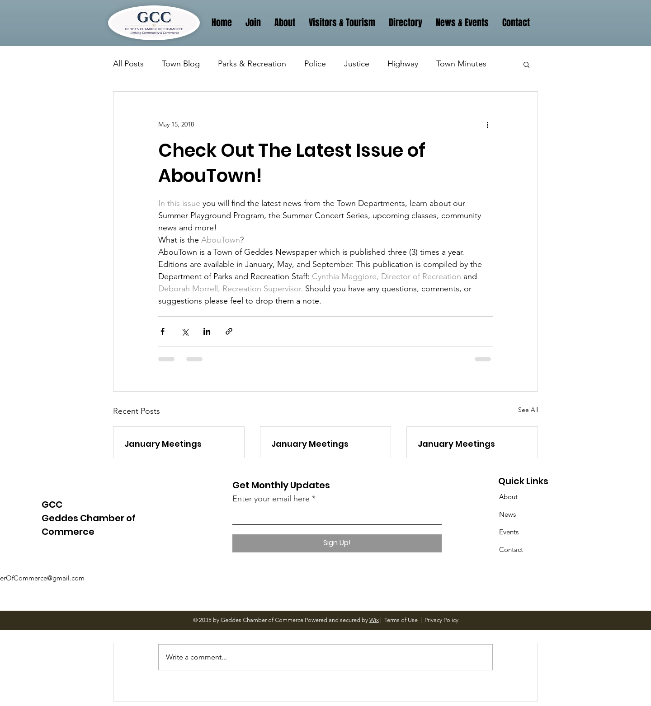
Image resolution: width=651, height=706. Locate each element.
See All (528, 410)
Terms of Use (401, 620)
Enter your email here (271, 499)
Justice (356, 64)
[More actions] (487, 124)
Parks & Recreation (252, 64)
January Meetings (163, 443)
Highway (402, 64)
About (508, 496)
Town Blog (181, 64)
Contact (511, 549)
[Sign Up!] (337, 543)
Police (315, 64)
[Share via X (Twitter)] (184, 331)
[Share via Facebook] (162, 331)
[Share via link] (229, 331)
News (507, 514)
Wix (374, 620)
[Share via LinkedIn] (207, 331)
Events (509, 532)
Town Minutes (461, 64)
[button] (526, 64)
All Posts (128, 64)
